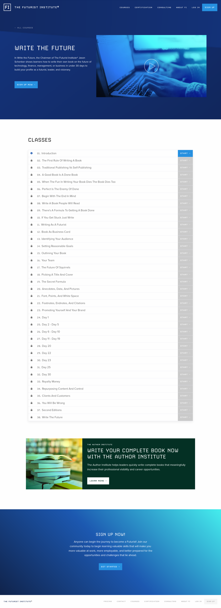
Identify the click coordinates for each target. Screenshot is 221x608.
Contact (121, 601)
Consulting (164, 7)
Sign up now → (26, 84)
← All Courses (24, 28)
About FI (181, 7)
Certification (143, 7)
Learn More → (98, 481)
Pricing (108, 601)
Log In (196, 7)
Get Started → (110, 566)
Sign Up (210, 7)
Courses (125, 7)
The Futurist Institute (18, 601)
